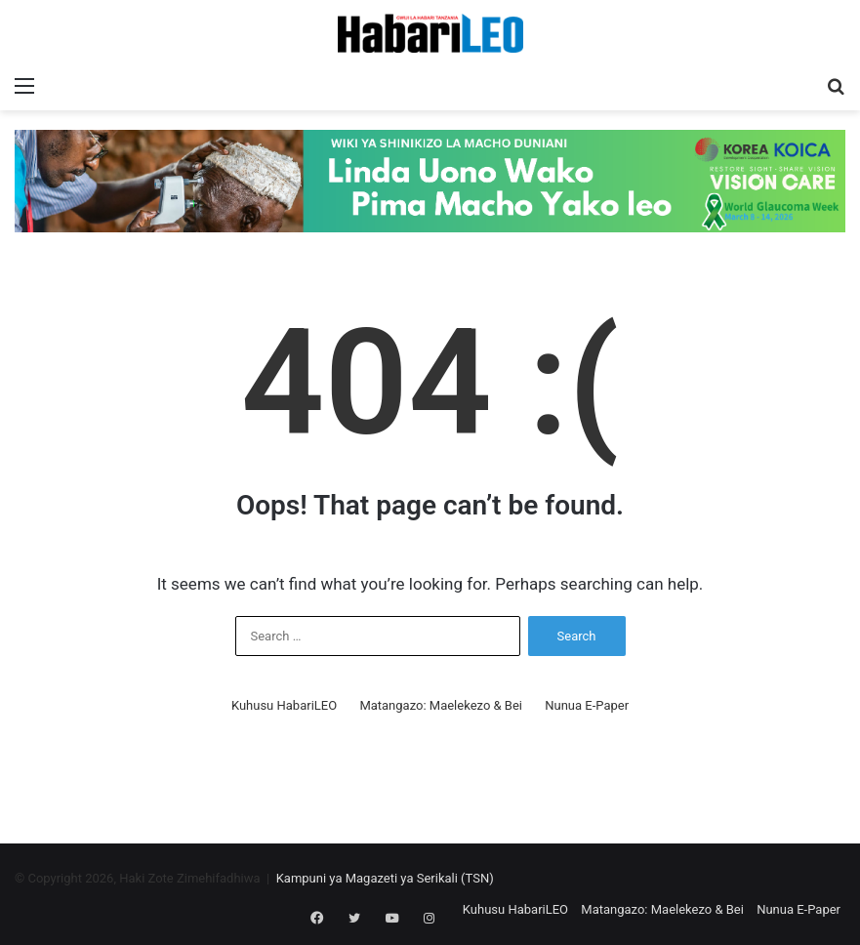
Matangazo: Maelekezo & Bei (440, 705)
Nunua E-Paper (587, 705)
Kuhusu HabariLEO (284, 705)
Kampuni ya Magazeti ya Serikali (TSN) (385, 878)
